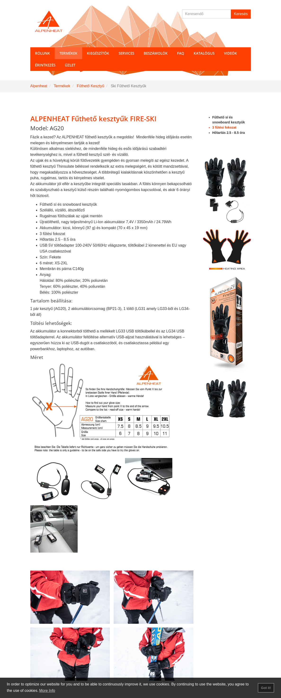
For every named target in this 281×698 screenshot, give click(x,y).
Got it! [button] (266, 688)
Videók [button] (230, 53)
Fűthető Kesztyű (90, 86)
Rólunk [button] (42, 53)
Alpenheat (38, 86)
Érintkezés (45, 65)
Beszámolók (156, 53)
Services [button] (126, 53)
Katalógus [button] (204, 53)
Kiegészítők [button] (98, 53)
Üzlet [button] (70, 65)
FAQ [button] (180, 53)
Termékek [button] (68, 53)
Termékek (62, 86)
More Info (47, 691)
